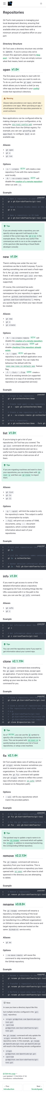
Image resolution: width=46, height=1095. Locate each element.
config (36, 88)
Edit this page (9, 1073)
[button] (4, 3)
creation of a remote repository (28, 181)
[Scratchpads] (33, 1087)
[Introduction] (12, 1087)
